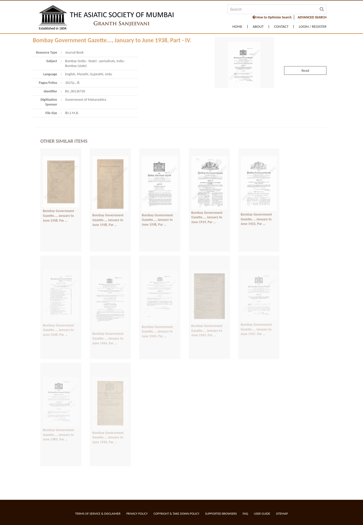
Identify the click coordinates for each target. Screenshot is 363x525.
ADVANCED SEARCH (312, 17)
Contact (281, 26)
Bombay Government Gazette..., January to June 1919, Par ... (207, 193)
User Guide (262, 513)
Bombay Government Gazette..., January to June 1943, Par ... (157, 308)
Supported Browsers (221, 513)
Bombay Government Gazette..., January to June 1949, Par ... (207, 307)
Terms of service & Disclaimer (97, 513)
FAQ (245, 513)
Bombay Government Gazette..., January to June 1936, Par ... (108, 414)
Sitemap (282, 513)
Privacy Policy (137, 513)
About (258, 26)
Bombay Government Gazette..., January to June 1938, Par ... (58, 192)
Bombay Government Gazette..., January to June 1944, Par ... (108, 315)
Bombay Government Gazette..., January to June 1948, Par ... (58, 306)
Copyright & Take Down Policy (176, 513)
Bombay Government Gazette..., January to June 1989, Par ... (58, 411)
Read (305, 40)
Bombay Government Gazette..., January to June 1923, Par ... (256, 195)
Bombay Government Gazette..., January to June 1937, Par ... (256, 306)
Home (237, 26)
